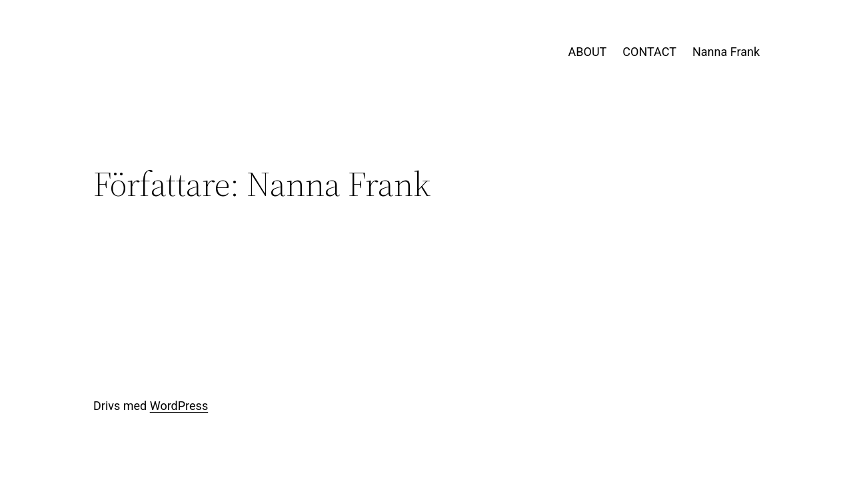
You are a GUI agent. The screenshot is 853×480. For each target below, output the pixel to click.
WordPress (179, 406)
